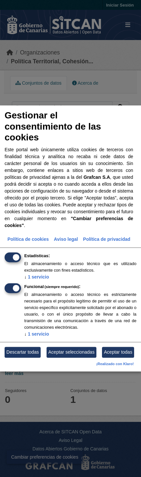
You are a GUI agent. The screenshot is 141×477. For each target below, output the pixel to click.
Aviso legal (66, 239)
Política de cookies (28, 239)
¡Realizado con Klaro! (115, 364)
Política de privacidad (106, 239)
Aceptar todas (118, 352)
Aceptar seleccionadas (71, 352)
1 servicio (36, 277)
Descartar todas (23, 352)
